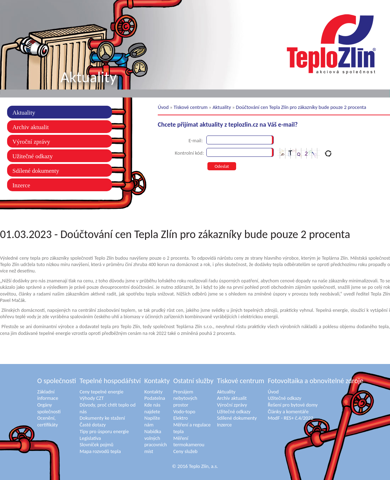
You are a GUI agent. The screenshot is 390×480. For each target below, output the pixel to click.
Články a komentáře (288, 411)
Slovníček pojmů (96, 444)
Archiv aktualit (30, 127)
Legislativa (90, 438)
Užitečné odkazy (32, 156)
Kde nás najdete (152, 408)
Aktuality (23, 112)
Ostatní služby (193, 380)
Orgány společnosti (49, 408)
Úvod (163, 107)
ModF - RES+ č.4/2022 (290, 418)
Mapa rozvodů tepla (100, 451)
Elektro (180, 418)
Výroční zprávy (31, 141)
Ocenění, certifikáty (47, 421)
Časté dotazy (92, 424)
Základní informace (47, 395)
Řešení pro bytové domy (293, 405)
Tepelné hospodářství (110, 380)
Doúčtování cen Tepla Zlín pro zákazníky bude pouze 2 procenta (301, 107)
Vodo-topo (184, 411)
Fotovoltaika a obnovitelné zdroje (315, 380)
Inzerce (21, 185)
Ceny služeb (185, 451)
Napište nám (152, 421)
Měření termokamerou (189, 441)
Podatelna (154, 398)
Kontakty (157, 380)
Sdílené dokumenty (35, 170)
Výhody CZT (91, 398)
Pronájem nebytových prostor (185, 398)
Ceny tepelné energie (101, 391)
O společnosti (56, 380)
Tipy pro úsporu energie (104, 431)
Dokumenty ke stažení (102, 418)
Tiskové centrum (191, 107)
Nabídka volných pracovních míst (155, 441)
